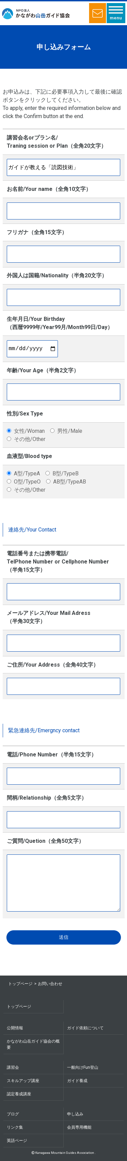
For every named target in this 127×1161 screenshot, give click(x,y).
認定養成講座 (19, 1094)
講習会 (13, 1067)
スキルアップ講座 (23, 1080)
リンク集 (15, 1127)
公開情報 (15, 1028)
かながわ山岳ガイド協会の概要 (33, 1044)
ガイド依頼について (85, 1028)
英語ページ (17, 1140)
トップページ (20, 983)
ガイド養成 (77, 1080)
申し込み (75, 1114)
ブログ (13, 1114)
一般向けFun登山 (82, 1067)
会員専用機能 (79, 1127)
